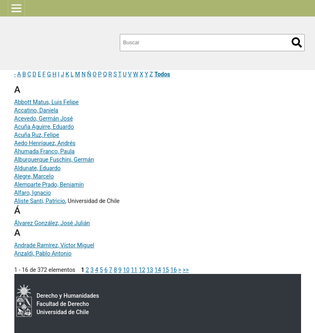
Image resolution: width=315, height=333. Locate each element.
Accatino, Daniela (36, 110)
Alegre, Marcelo (34, 176)
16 (173, 270)
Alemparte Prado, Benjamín (49, 184)
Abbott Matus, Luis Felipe (46, 102)
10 (126, 270)
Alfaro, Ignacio (32, 192)
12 (142, 270)
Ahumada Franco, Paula (44, 151)
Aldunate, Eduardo (37, 168)
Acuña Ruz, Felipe (36, 135)
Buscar (297, 42)
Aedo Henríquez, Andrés (45, 143)
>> (186, 270)
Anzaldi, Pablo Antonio (43, 253)
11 (134, 270)
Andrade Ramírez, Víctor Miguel (54, 245)
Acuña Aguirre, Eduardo (44, 126)
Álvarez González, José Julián (52, 223)
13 (150, 270)
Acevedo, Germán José (43, 118)
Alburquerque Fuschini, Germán (54, 159)
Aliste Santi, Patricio (39, 201)
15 (165, 270)
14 (158, 270)
